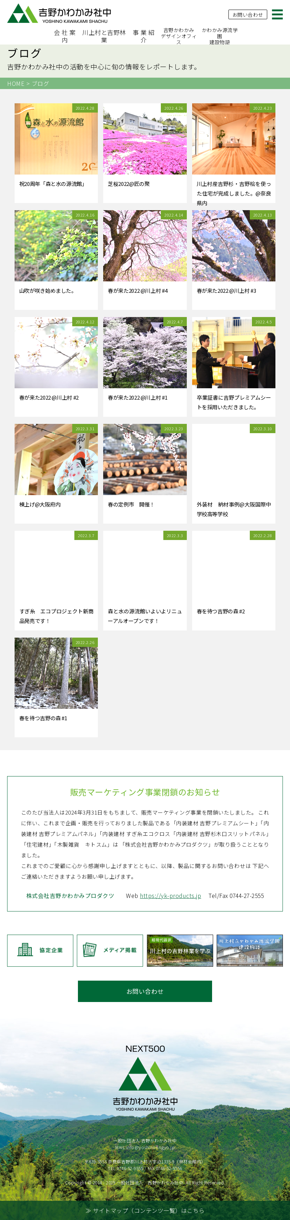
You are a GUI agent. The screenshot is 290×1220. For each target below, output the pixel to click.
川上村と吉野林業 (104, 35)
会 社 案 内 (65, 35)
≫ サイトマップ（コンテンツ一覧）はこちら (145, 1210)
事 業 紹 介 (144, 35)
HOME (16, 83)
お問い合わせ (247, 13)
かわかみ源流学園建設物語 (220, 36)
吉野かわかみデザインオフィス (179, 36)
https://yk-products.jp (168, 923)
